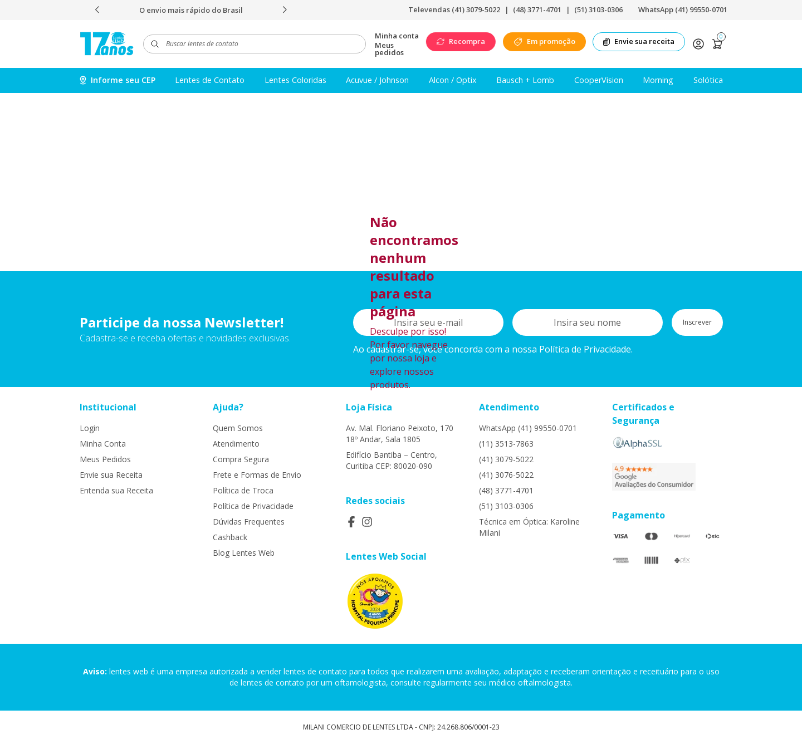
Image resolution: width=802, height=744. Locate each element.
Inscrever (697, 322)
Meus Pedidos (105, 459)
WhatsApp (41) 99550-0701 (682, 9)
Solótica (708, 80)
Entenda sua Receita (116, 490)
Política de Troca (243, 490)
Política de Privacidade (253, 506)
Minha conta (397, 36)
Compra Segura (241, 459)
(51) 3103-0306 (598, 9)
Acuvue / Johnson (377, 80)
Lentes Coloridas (295, 80)
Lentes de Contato (209, 80)
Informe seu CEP (117, 80)
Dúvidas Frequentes (249, 521)
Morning (658, 80)
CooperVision (598, 80)
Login (90, 428)
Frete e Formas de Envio (257, 474)
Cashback (230, 537)
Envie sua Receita (111, 474)
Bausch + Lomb (525, 80)
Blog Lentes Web (244, 552)
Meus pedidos (389, 49)
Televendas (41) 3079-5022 (454, 9)
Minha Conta (103, 443)
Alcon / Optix (453, 80)
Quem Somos (238, 428)
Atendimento (236, 443)
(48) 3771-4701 (537, 9)
